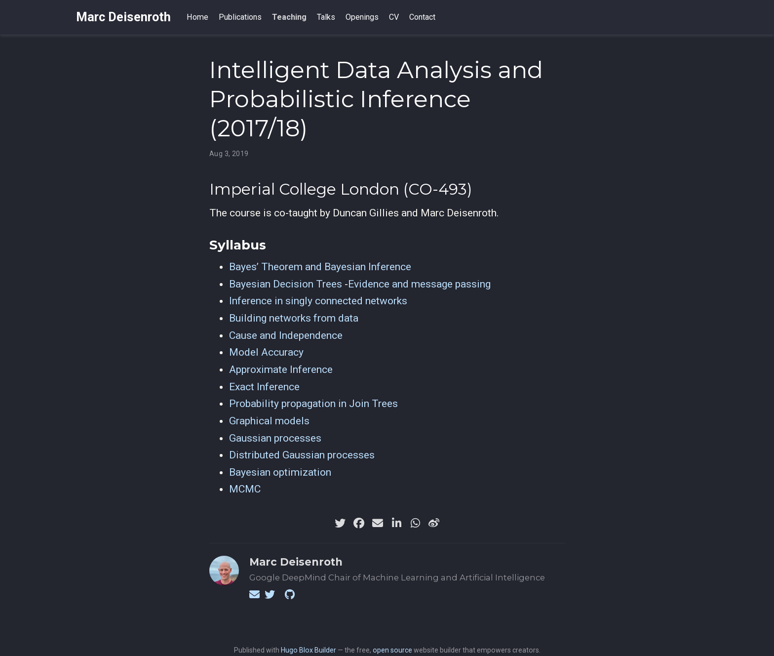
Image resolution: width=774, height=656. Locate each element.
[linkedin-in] (396, 523)
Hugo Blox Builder (308, 650)
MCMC (245, 489)
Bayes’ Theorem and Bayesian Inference (320, 267)
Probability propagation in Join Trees (313, 404)
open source (392, 650)
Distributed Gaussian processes (302, 455)
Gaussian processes (275, 438)
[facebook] (358, 523)
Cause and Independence (286, 335)
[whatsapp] (415, 523)
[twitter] (340, 523)
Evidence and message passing (419, 284)
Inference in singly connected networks (318, 301)
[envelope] (377, 523)
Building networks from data (293, 318)
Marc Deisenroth (123, 17)
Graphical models (269, 421)
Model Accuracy (266, 352)
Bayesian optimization (280, 472)
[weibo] (433, 523)
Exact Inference (264, 387)
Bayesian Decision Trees (285, 284)
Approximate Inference (281, 369)
